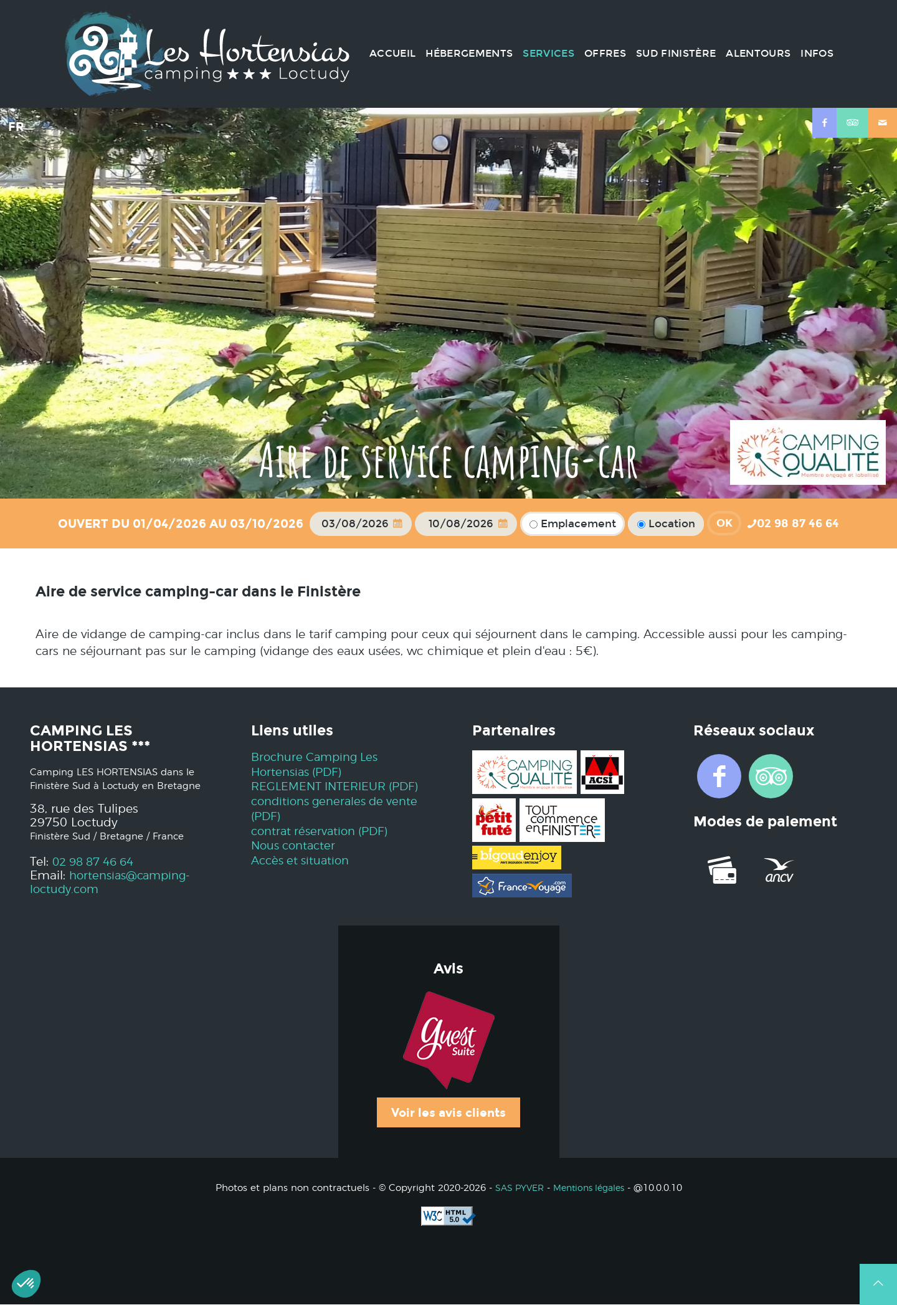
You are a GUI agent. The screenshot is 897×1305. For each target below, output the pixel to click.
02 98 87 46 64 (97, 862)
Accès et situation (302, 876)
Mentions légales (590, 1188)
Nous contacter (295, 861)
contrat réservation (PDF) (323, 846)
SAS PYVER (516, 1188)
